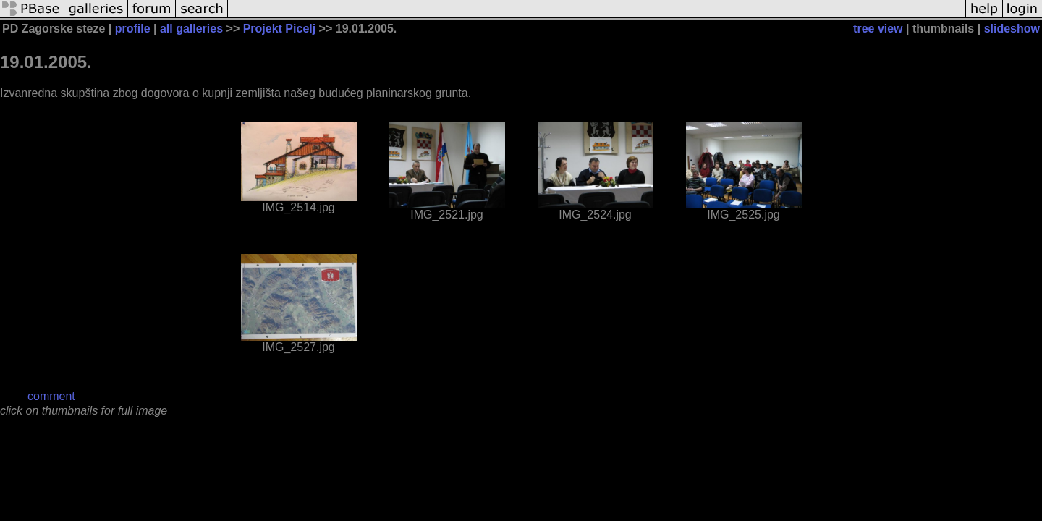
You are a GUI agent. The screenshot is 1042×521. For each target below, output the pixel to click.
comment (51, 396)
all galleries (191, 28)
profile (133, 28)
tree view (877, 28)
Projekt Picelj (279, 28)
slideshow (1012, 28)
